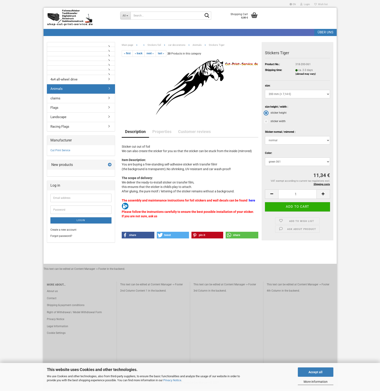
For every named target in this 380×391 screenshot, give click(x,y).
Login (81, 222)
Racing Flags (59, 129)
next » (150, 55)
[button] (292, 4)
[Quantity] (297, 196)
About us (52, 293)
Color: (268, 155)
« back (138, 55)
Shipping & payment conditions (65, 307)
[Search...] (125, 16)
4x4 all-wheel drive (64, 82)
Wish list (321, 4)
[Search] (207, 16)
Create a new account (63, 232)
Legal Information (57, 328)
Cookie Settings (56, 335)
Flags (54, 110)
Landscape (58, 120)
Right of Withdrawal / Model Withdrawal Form (74, 314)
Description (135, 134)
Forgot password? (61, 238)
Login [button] (305, 4)
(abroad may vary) (305, 76)
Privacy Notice (172, 380)
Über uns (325, 32)
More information (316, 381)
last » (161, 55)
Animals (56, 91)
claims (55, 101)
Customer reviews (194, 134)
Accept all (315, 372)
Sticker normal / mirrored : (280, 134)
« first (127, 55)
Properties (161, 134)
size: (267, 88)
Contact (51, 300)
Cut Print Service (60, 152)
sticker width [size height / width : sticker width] (275, 123)
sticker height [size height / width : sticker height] (275, 115)
